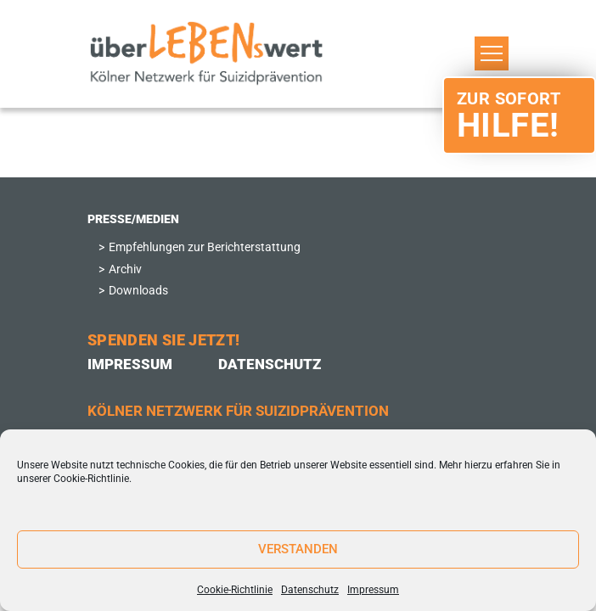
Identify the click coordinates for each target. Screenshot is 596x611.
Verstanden (298, 549)
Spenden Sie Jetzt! (163, 340)
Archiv (125, 269)
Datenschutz (310, 590)
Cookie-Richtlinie (91, 479)
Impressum (373, 590)
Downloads (138, 290)
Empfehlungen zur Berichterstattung (205, 247)
